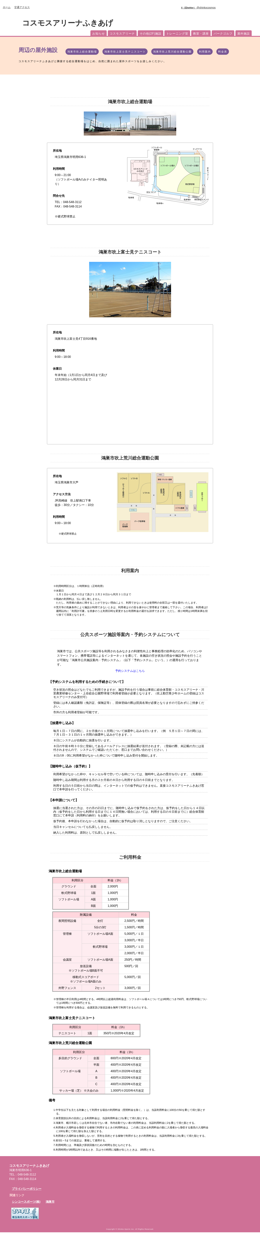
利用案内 (205, 51)
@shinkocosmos (198, 7)
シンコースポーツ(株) (26, 1205)
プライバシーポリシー (26, 1192)
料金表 (222, 51)
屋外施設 (243, 33)
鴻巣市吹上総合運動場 (82, 51)
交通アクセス (22, 7)
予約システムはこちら (130, 672)
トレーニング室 (177, 33)
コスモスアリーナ (122, 33)
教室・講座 (201, 33)
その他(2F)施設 (150, 33)
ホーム (7, 7)
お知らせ (98, 33)
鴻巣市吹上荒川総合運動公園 (172, 51)
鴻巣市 (50, 1205)
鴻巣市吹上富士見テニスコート (125, 51)
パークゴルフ (223, 33)
